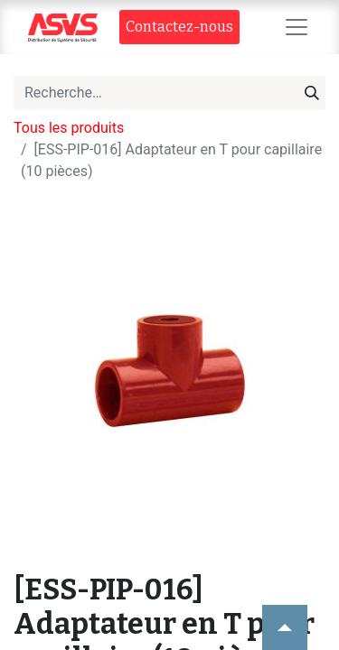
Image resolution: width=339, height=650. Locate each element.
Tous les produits (69, 127)
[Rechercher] (311, 93)
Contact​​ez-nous (179, 26)
